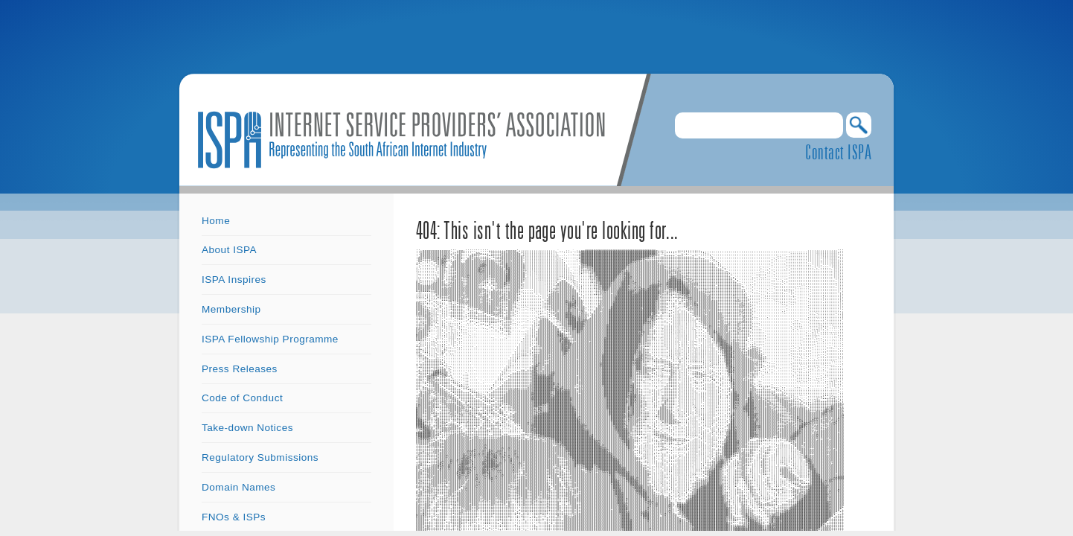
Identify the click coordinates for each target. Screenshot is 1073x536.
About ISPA (229, 249)
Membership (231, 309)
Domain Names (238, 487)
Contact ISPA (838, 152)
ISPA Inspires (234, 279)
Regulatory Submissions (260, 457)
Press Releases (240, 368)
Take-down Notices (247, 427)
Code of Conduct (242, 397)
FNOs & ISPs (234, 517)
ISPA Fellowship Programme (270, 339)
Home (216, 220)
